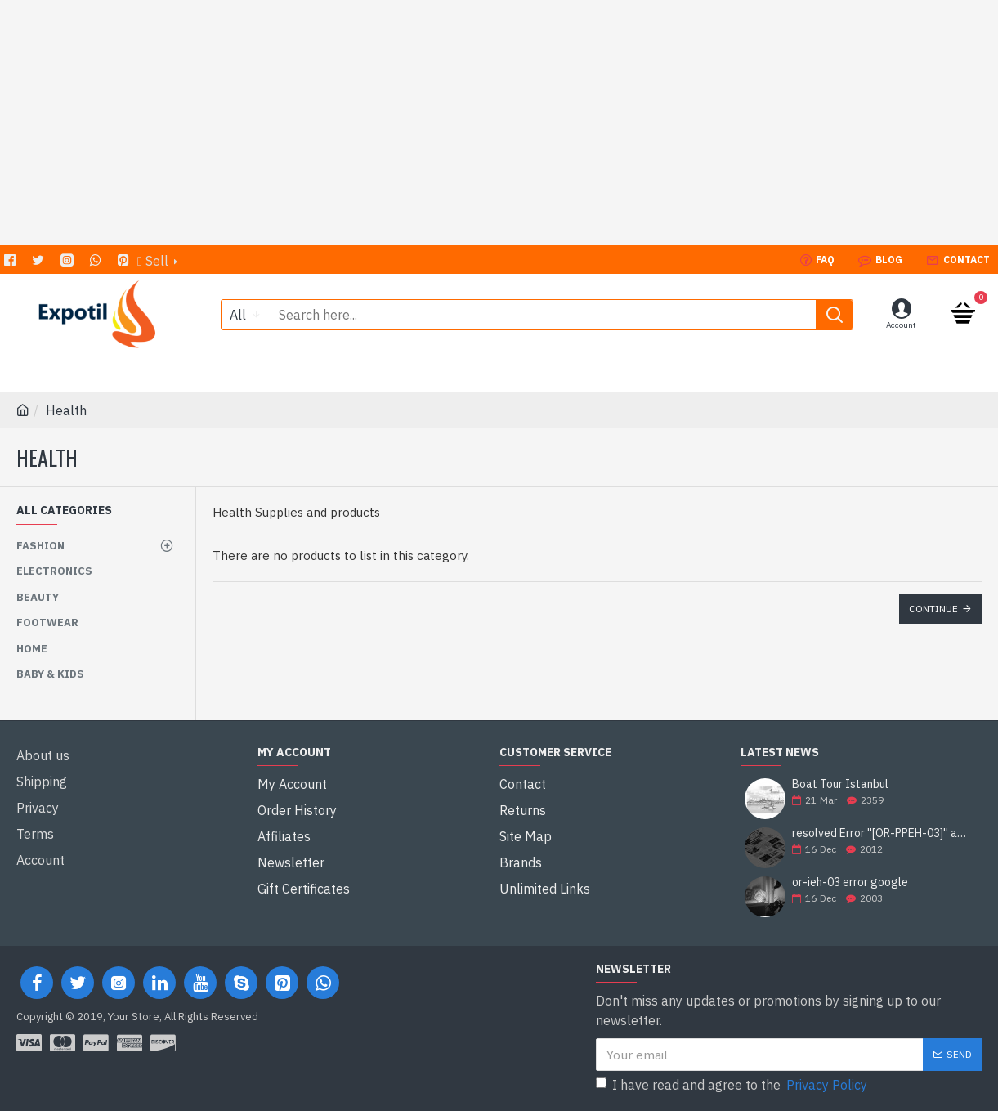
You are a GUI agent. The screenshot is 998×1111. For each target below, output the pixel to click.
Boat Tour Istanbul (840, 784)
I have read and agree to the (733, 1085)
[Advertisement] (499, 122)
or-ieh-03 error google (850, 882)
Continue (933, 609)
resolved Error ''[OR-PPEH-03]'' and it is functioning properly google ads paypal (881, 833)
